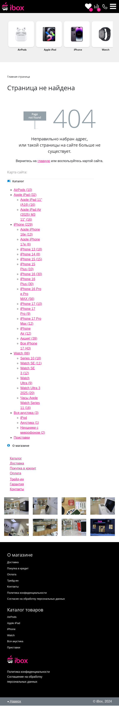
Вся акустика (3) (26, 413)
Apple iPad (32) (25, 195)
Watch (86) (22, 353)
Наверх (14, 702)
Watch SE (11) (31, 363)
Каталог (16, 459)
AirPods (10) (23, 190)
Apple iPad (50, 50)
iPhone (78, 50)
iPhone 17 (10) (31, 304)
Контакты (17, 489)
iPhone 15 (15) (31, 259)
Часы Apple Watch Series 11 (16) (30, 403)
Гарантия (17, 484)
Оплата (15, 473)
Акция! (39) (28, 339)
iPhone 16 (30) (31, 274)
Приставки (22, 438)
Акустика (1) (29, 423)
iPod (23, 418)
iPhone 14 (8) (30, 254)
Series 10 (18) (30, 358)
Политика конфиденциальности (27, 593)
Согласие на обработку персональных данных (36, 599)
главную (44, 161)
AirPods (22, 50)
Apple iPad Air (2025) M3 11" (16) (30, 215)
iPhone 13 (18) (31, 249)
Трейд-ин (17, 479)
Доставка (17, 464)
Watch (106, 50)
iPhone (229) (23, 225)
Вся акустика (15, 641)
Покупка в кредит (23, 468)
